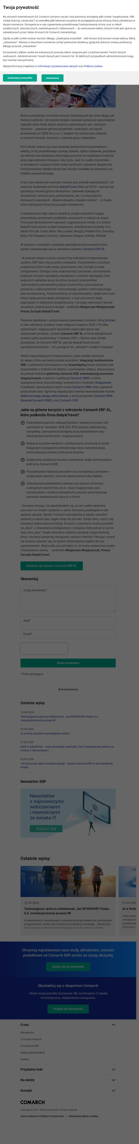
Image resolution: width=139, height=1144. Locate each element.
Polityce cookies (93, 66)
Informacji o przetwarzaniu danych (58, 66)
